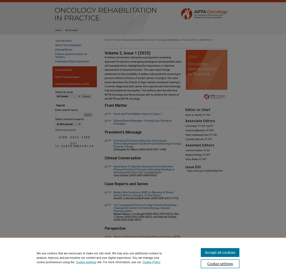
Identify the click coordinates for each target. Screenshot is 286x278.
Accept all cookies (220, 252)
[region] (143, 257)
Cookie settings (86, 262)
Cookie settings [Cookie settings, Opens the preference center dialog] (220, 264)
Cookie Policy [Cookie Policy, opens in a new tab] (151, 262)
